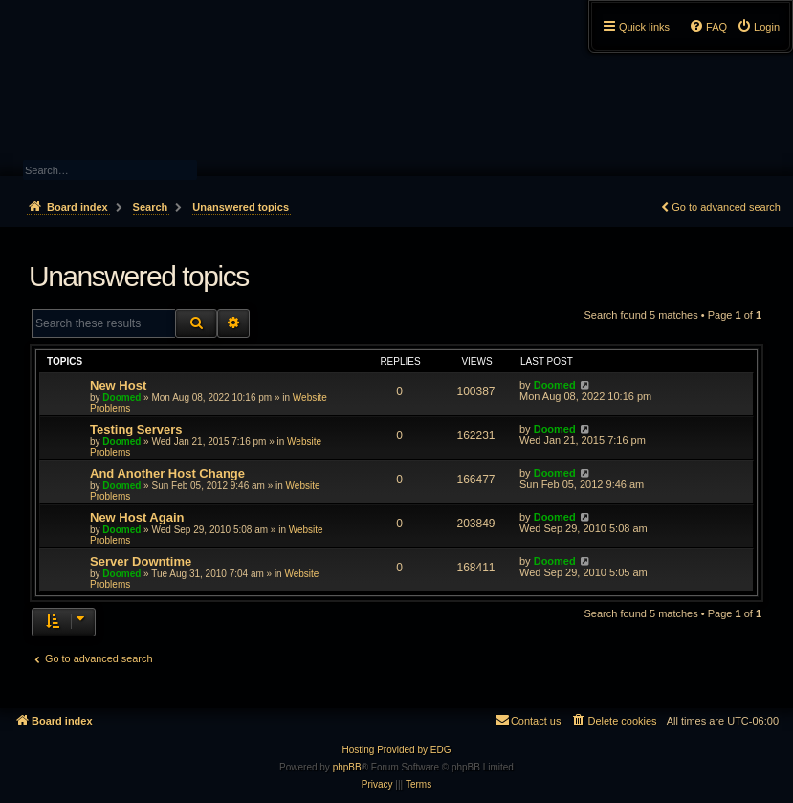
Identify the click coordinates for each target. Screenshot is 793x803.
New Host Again (137, 517)
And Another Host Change (167, 473)
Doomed (121, 397)
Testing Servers (136, 429)
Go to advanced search (726, 206)
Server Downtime (140, 561)
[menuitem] (758, 26)
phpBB (347, 767)
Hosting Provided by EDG (397, 750)
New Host (118, 385)
